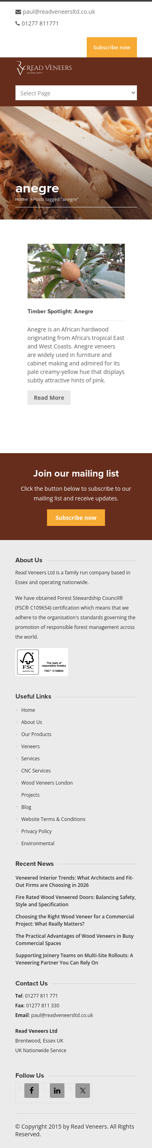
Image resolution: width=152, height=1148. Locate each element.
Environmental (38, 843)
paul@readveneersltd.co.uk (59, 11)
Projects (30, 794)
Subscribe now (111, 47)
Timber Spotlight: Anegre (60, 311)
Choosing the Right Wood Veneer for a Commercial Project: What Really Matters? (75, 920)
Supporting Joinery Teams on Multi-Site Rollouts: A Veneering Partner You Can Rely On (74, 959)
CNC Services (36, 770)
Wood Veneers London (47, 782)
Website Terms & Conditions (53, 819)
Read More (49, 397)
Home (21, 199)
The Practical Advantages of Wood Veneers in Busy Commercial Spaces (75, 940)
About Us (31, 722)
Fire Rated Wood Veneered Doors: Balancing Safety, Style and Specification (76, 901)
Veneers (30, 746)
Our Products (36, 734)
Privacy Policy (36, 831)
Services (30, 758)
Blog (26, 807)
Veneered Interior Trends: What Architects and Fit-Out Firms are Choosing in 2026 (75, 881)
